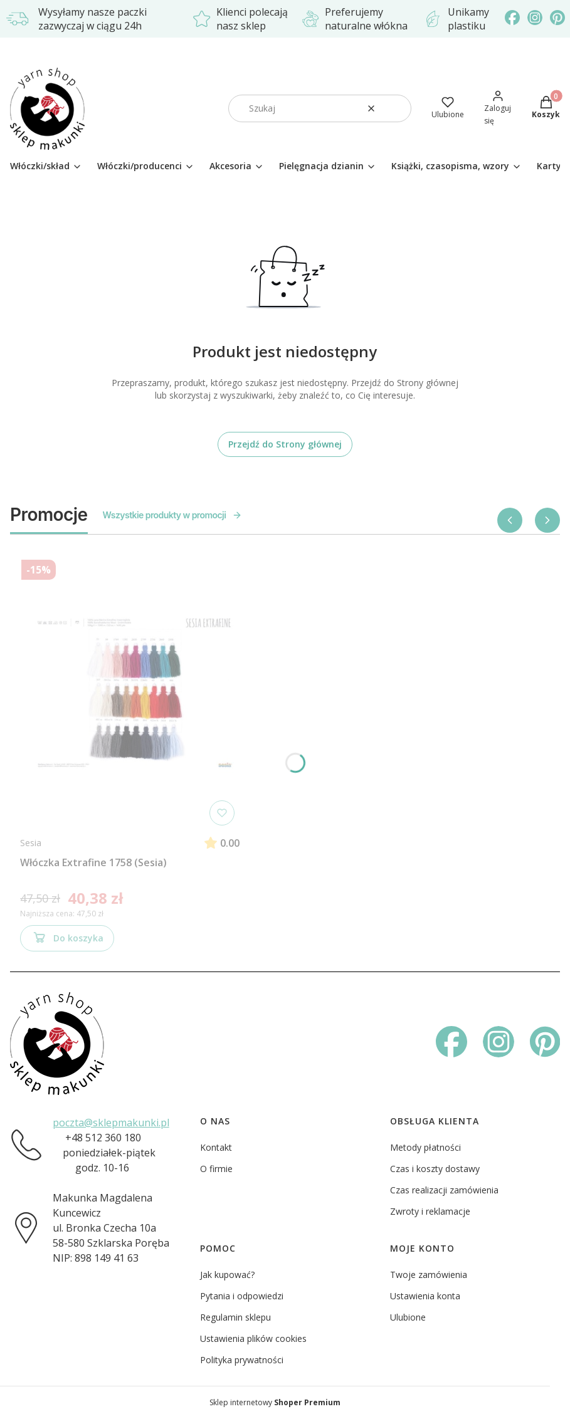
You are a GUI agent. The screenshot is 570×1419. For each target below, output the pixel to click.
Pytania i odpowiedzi (241, 1296)
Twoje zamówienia (428, 1274)
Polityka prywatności (241, 1360)
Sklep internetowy (274, 1402)
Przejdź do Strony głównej (285, 444)
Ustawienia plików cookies (253, 1338)
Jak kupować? (227, 1274)
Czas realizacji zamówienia (444, 1190)
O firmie (216, 1169)
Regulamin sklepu (235, 1317)
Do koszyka (67, 940)
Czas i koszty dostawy (435, 1169)
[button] (397, 108)
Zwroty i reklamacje (430, 1211)
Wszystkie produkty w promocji (173, 515)
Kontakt (216, 1147)
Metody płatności (425, 1147)
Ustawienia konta (425, 1296)
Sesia (30, 843)
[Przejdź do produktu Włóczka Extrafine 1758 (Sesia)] (130, 692)
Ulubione (408, 1317)
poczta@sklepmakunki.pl (111, 1122)
